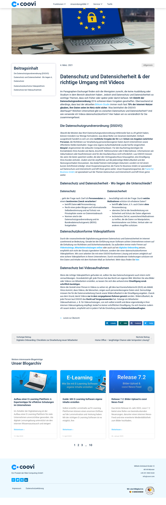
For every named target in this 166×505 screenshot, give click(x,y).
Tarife (109, 4)
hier (137, 259)
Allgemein (148, 65)
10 (90, 445)
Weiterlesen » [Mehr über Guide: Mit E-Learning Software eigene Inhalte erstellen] (68, 429)
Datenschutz (19, 82)
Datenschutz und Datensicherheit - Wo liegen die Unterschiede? (33, 77)
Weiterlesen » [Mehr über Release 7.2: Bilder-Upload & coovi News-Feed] (116, 429)
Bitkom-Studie (102, 104)
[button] (111, 323)
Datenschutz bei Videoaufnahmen (28, 95)
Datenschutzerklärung (35, 488)
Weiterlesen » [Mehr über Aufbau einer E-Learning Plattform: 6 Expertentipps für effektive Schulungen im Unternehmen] (19, 429)
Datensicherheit (20, 86)
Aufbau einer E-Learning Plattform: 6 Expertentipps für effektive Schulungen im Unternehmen (34, 402)
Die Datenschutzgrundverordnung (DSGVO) (31, 73)
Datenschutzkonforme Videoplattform (29, 91)
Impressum (16, 488)
